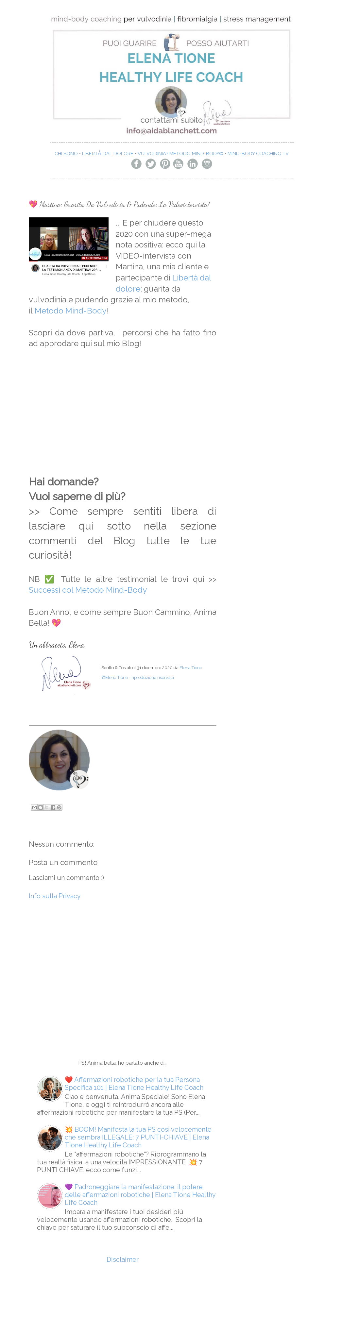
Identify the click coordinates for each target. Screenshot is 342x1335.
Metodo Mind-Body (70, 310)
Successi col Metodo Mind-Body (88, 590)
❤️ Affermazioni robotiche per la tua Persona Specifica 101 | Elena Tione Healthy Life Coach (134, 1083)
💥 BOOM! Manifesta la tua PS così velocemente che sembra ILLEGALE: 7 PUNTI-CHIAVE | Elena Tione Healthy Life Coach (138, 1137)
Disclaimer (123, 1259)
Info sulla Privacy (55, 896)
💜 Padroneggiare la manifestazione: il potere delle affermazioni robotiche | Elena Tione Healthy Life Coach (140, 1195)
